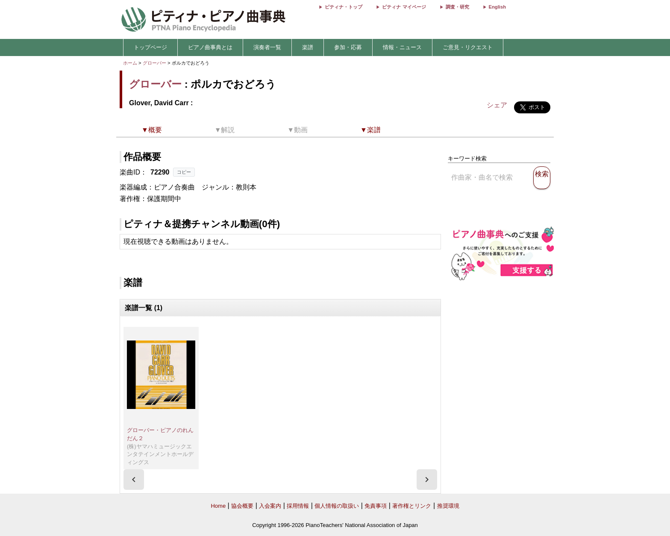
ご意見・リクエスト (468, 47)
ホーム (130, 62)
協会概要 (242, 506)
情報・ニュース (402, 47)
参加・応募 (348, 47)
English (497, 6)
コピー (184, 172)
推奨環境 (448, 506)
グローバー (154, 62)
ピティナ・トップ (343, 6)
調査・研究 (457, 6)
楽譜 (307, 47)
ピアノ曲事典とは (210, 47)
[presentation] (133, 479)
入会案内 (270, 506)
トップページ (150, 47)
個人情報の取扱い (336, 506)
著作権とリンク (411, 506)
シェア (497, 105)
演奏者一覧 (267, 47)
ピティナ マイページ (404, 6)
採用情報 (298, 506)
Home (218, 506)
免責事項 (375, 506)
